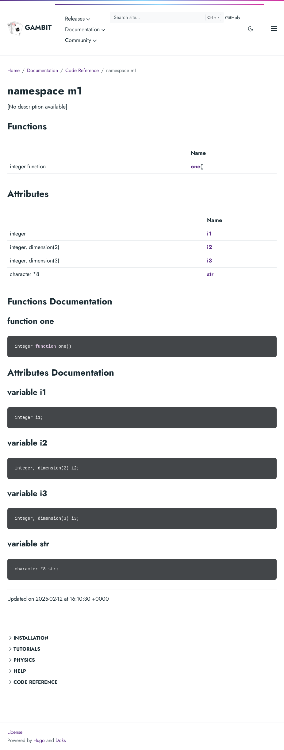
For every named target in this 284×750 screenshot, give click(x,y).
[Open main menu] (274, 28)
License (14, 732)
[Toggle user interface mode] (250, 28)
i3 (209, 261)
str (210, 274)
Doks (61, 740)
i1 (209, 234)
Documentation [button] (85, 29)
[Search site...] (167, 17)
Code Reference (35, 682)
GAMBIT (29, 28)
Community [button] (81, 40)
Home (13, 70)
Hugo (39, 740)
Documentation (42, 70)
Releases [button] (78, 19)
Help (19, 671)
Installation (30, 637)
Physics (24, 660)
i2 (209, 247)
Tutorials (26, 648)
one (195, 166)
